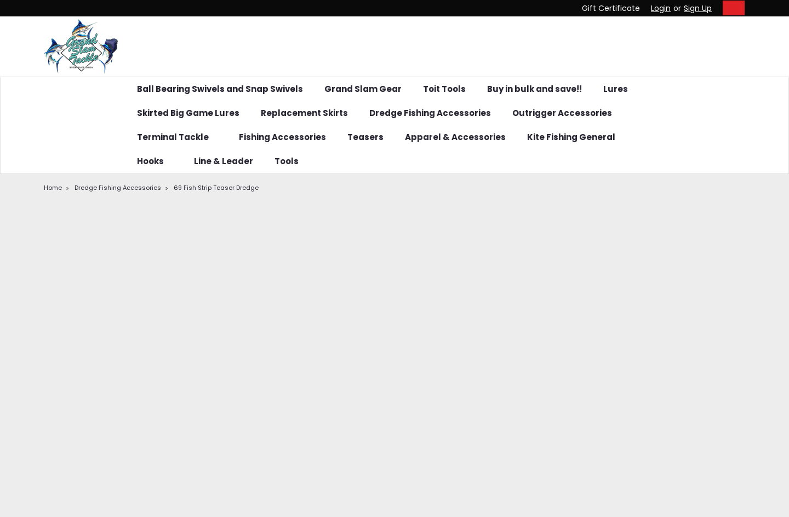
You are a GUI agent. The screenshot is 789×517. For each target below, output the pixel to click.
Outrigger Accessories (562, 113)
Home (53, 187)
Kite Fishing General (575, 137)
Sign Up (698, 8)
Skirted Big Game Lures (188, 113)
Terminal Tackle (177, 137)
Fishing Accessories (282, 137)
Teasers (365, 137)
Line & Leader (223, 161)
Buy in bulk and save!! (534, 89)
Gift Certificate (611, 8)
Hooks (155, 161)
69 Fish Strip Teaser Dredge (216, 187)
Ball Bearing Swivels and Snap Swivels (220, 89)
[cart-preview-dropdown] (731, 8)
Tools (287, 161)
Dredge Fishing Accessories (430, 113)
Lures (615, 89)
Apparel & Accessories (455, 137)
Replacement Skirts (304, 113)
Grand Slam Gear (363, 89)
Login (661, 8)
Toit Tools (444, 89)
